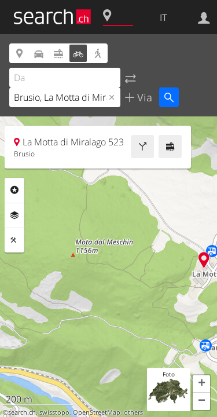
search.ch (22, 412)
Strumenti (14, 240)
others (133, 412)
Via (143, 97)
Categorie (14, 190)
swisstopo (54, 412)
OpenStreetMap (96, 412)
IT (163, 17)
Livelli (14, 215)
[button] (201, 384)
